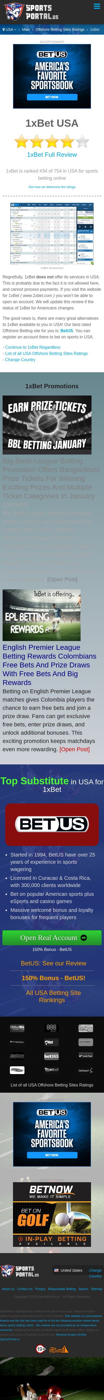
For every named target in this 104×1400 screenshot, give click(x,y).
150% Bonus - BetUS (56, 949)
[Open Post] (62, 579)
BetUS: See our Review (53, 967)
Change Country (20, 360)
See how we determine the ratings (51, 187)
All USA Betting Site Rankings (53, 1000)
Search (83, 1289)
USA (9, 29)
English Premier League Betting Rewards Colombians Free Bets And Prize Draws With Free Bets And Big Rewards (49, 665)
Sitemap (96, 1289)
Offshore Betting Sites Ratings (60, 29)
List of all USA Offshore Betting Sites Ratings (46, 353)
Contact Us (24, 1289)
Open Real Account (53, 937)
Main (26, 29)
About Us (8, 1289)
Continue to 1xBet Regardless (33, 347)
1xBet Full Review (52, 154)
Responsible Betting (62, 1289)
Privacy (40, 1289)
